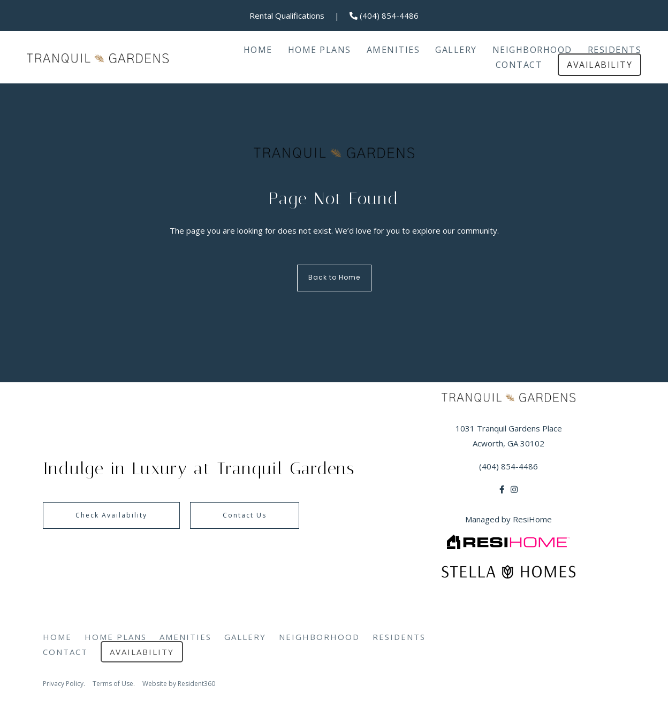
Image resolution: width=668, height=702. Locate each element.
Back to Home (334, 278)
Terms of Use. (114, 683)
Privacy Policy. (64, 683)
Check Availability (111, 515)
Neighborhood (532, 50)
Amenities (393, 50)
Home (258, 50)
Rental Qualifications (286, 15)
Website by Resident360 (178, 683)
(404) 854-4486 (384, 15)
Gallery (456, 50)
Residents (615, 50)
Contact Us (245, 515)
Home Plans (319, 50)
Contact (519, 65)
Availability (599, 65)
